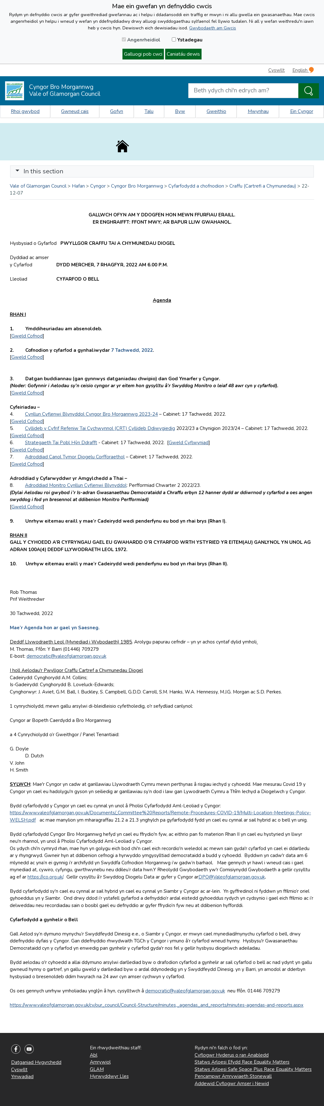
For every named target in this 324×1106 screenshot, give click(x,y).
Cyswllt (276, 70)
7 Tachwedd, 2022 (132, 350)
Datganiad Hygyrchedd (36, 1062)
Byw (180, 111)
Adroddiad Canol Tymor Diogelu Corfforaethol (75, 457)
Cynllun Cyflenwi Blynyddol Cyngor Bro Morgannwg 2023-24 (91, 414)
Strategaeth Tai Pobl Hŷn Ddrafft (61, 442)
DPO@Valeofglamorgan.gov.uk (231, 877)
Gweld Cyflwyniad (189, 442)
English (303, 70)
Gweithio (216, 111)
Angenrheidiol (141, 40)
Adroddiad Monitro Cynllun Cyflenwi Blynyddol (76, 485)
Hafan (78, 186)
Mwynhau (258, 111)
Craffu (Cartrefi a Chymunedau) (262, 186)
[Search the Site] (308, 90)
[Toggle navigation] (162, 171)
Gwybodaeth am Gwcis (212, 28)
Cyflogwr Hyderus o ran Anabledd (232, 1055)
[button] (17, 171)
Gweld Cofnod (27, 336)
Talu (149, 111)
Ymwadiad (22, 1076)
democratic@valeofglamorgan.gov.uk (66, 656)
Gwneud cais (75, 111)
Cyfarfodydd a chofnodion (196, 186)
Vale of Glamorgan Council (38, 186)
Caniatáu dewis (183, 54)
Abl (93, 1055)
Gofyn (116, 111)
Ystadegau (187, 40)
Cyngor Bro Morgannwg (137, 186)
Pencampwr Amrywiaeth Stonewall (233, 1076)
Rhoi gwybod (25, 111)
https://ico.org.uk (45, 877)
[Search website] (243, 90)
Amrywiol (100, 1062)
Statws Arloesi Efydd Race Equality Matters (242, 1062)
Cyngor (98, 186)
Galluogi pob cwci (143, 54)
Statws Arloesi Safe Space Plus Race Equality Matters (253, 1069)
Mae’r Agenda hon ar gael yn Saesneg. (55, 627)
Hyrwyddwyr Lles (109, 1076)
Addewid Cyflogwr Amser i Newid (232, 1083)
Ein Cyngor (301, 111)
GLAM (97, 1069)
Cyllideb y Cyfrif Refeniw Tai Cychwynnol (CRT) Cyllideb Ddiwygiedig (100, 428)
